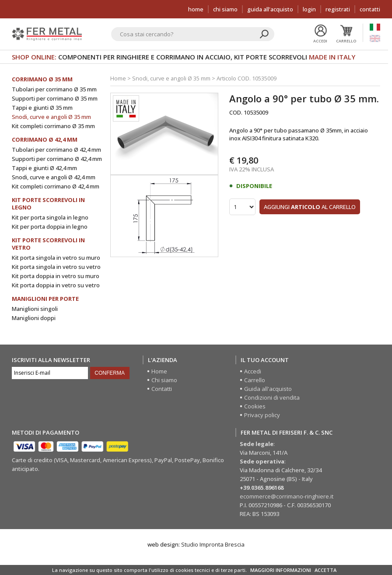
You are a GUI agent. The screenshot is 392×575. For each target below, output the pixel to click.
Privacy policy (262, 414)
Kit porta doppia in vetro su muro (55, 276)
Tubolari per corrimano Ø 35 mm (54, 89)
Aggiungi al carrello (310, 206)
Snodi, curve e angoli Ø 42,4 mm (53, 177)
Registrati (338, 9)
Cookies (255, 406)
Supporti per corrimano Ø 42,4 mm (57, 159)
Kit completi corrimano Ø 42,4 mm (55, 186)
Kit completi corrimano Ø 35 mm (53, 126)
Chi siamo (225, 9)
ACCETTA (325, 570)
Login (309, 9)
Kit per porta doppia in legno (50, 226)
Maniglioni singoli (35, 309)
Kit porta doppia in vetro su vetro (56, 285)
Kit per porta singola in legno (50, 217)
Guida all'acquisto (270, 9)
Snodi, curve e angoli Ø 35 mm (51, 117)
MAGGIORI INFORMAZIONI (280, 570)
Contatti (370, 9)
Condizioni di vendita (272, 397)
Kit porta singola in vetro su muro (56, 257)
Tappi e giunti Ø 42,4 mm (44, 168)
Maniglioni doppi (34, 318)
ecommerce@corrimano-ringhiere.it (286, 496)
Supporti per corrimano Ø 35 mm (55, 98)
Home (195, 9)
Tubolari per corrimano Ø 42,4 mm (56, 149)
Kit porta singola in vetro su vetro (56, 267)
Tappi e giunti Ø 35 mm (42, 108)
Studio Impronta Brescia (213, 544)
